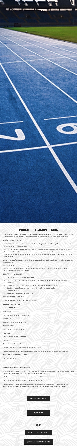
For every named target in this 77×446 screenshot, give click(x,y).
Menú (73, 4)
